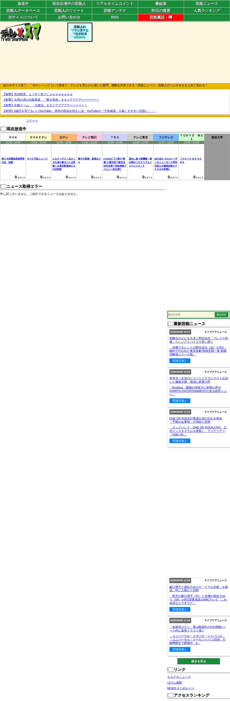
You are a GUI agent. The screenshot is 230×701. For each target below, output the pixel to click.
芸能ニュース (207, 4)
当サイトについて (23, 17)
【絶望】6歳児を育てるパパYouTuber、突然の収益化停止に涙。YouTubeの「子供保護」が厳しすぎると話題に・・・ (80, 111)
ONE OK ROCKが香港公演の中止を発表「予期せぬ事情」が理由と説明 (195, 420)
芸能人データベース (23, 11)
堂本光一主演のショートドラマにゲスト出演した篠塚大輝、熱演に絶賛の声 (198, 380)
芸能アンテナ (115, 11)
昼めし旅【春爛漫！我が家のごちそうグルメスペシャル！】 (140, 162)
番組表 (160, 4)
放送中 (23, 4)
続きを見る (198, 661)
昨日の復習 (160, 11)
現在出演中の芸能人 (69, 4)
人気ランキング (207, 11)
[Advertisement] (161, 52)
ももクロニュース (179, 677)
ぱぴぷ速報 (174, 682)
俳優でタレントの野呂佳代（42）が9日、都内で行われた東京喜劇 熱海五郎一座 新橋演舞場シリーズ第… (198, 351)
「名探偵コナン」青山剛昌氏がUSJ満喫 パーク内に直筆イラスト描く (197, 628)
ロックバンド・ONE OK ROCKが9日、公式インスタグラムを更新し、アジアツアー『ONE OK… (198, 431)
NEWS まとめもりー (180, 688)
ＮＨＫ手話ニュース (37, 158)
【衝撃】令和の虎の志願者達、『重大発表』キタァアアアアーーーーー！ (51, 99)
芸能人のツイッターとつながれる (80, 32)
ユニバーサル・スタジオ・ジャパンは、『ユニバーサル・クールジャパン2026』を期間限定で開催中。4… (197, 639)
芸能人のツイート (69, 11)
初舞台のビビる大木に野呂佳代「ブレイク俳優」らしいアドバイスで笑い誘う (198, 340)
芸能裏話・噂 (161, 17)
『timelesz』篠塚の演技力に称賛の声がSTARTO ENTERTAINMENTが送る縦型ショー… (198, 391)
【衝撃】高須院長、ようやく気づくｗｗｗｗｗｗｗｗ (38, 94)
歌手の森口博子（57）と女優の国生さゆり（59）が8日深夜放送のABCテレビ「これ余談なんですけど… (198, 599)
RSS (115, 17)
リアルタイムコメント (115, 4)
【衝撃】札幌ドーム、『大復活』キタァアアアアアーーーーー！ (45, 105)
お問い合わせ (69, 17)
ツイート (32, 120)
